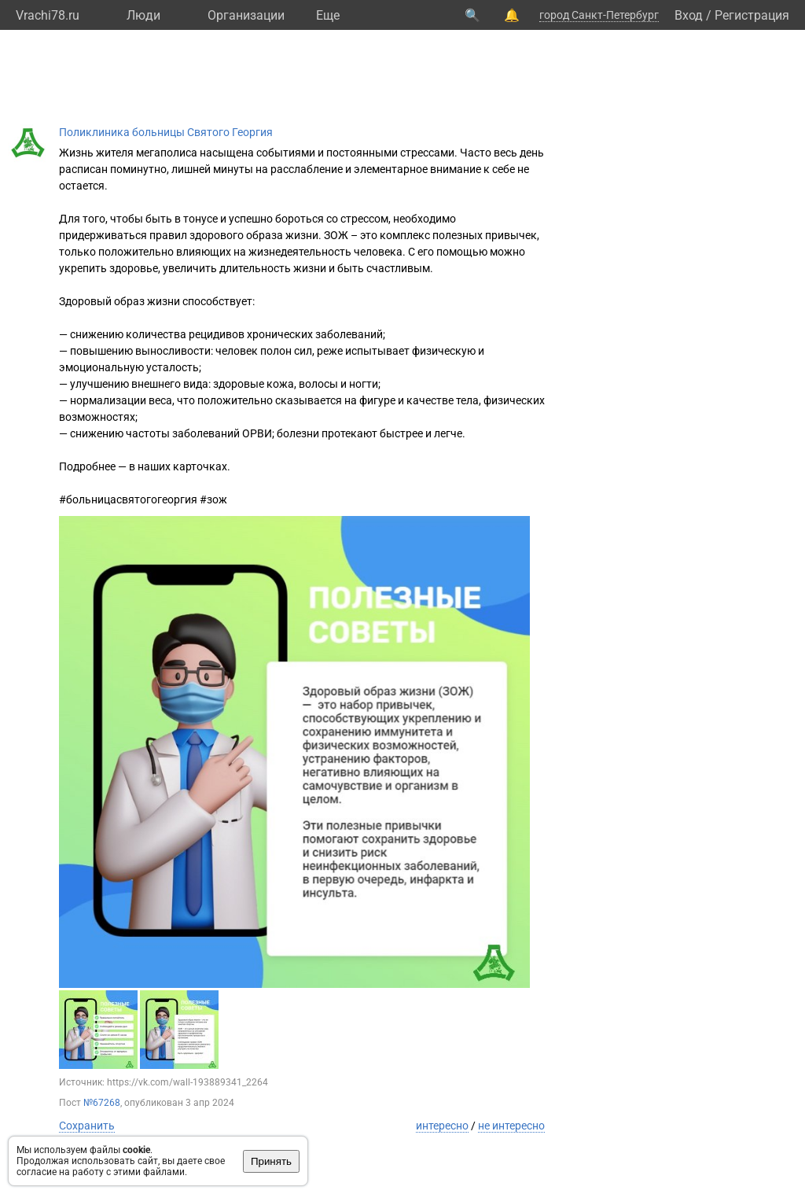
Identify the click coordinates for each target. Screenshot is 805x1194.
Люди (143, 15)
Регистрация (752, 15)
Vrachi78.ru (47, 15)
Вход (689, 15)
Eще (328, 15)
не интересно (511, 1125)
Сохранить (87, 1125)
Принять (271, 1161)
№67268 (101, 1102)
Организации (246, 15)
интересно (442, 1125)
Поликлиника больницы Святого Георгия (166, 132)
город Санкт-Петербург (599, 15)
